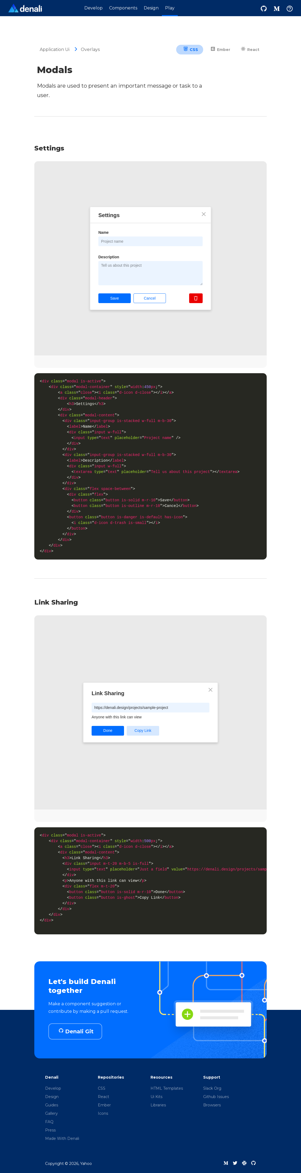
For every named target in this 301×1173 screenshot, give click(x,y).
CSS (190, 49)
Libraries (158, 1105)
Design (151, 8)
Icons (103, 1113)
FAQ (49, 1121)
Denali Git (76, 1031)
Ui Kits (156, 1096)
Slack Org (212, 1088)
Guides (51, 1105)
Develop (93, 8)
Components (123, 8)
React (250, 49)
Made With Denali (62, 1138)
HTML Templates (166, 1088)
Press (50, 1130)
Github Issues (216, 1096)
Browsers (212, 1105)
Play (170, 8)
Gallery (51, 1113)
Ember (220, 49)
